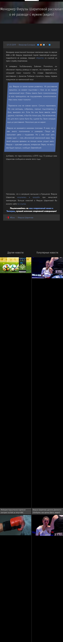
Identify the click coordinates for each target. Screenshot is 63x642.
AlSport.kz (40, 58)
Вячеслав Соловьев (27, 44)
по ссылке (21, 203)
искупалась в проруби (28, 197)
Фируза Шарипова (25, 217)
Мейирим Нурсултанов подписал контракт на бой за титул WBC (13, 511)
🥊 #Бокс (11, 217)
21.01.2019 (11, 44)
